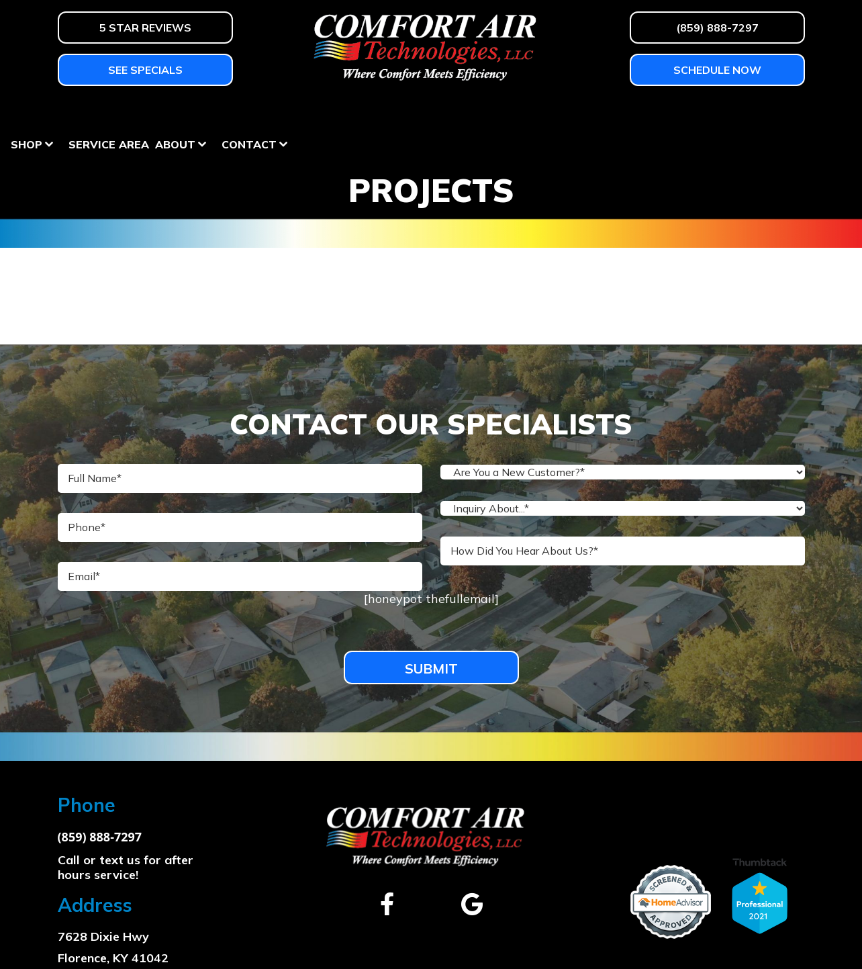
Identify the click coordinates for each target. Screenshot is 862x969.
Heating (83, 113)
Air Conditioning (187, 113)
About (682, 113)
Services (293, 113)
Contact (755, 113)
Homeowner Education (418, 113)
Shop (533, 113)
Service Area (615, 113)
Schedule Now (717, 70)
